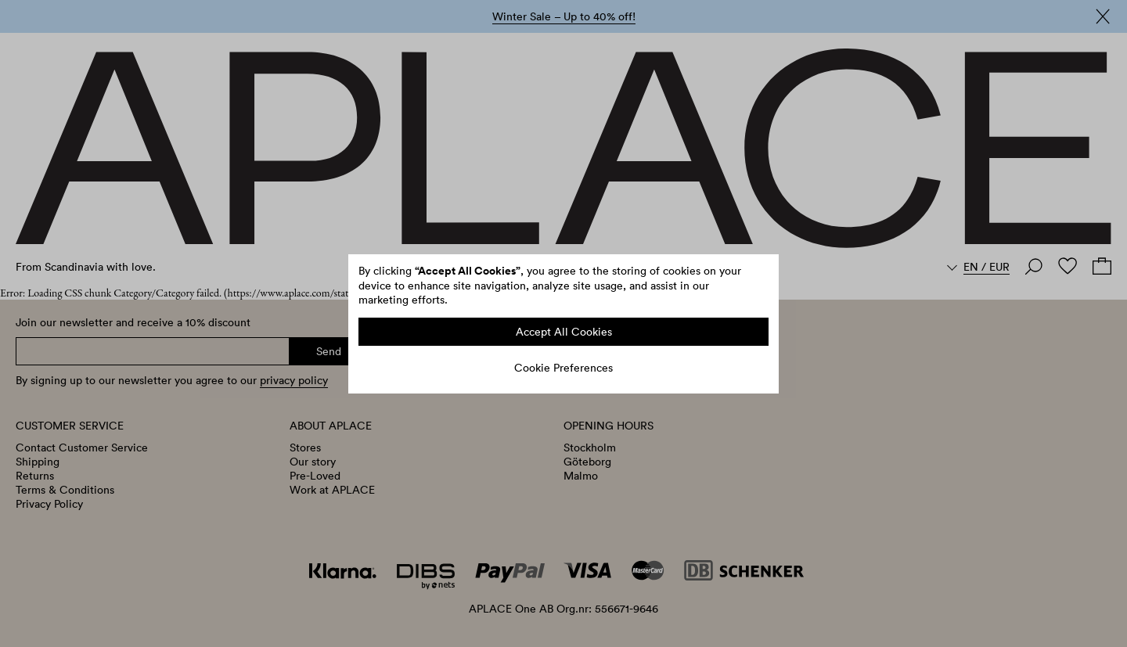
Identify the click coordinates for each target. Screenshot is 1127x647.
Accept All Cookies (564, 332)
